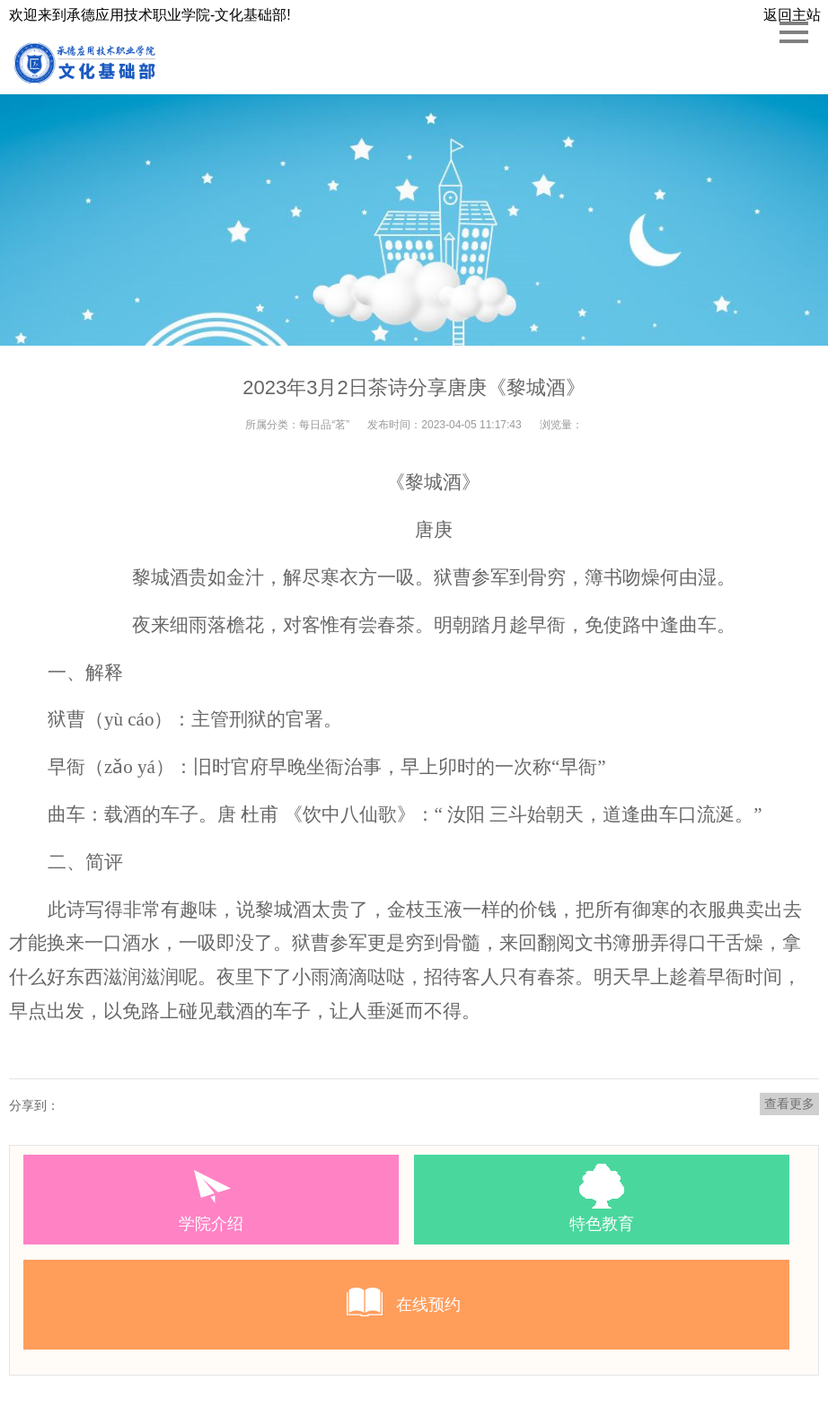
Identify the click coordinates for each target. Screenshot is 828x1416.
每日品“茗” (324, 424)
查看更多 (789, 1103)
